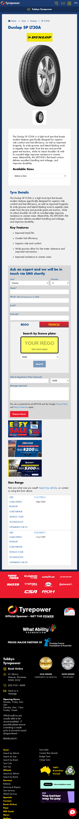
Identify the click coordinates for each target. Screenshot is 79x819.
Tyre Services (9, 767)
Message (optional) (18, 385)
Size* (12, 279)
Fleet (5, 784)
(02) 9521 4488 (16, 662)
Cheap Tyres (44, 737)
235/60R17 (39, 509)
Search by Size (9, 733)
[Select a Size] (39, 176)
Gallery (7, 795)
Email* (13, 305)
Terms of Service (21, 407)
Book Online (10, 781)
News (6, 791)
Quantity (54, 279)
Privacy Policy (61, 404)
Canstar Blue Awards (48, 730)
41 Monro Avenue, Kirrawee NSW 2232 (17, 654)
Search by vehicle (48, 465)
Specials (7, 774)
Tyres (6, 726)
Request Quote (19, 414)
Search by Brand (10, 737)
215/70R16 (39, 474)
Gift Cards (8, 788)
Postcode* (14, 314)
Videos (7, 798)
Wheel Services (10, 771)
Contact (7, 777)
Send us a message (13, 669)
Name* (13, 288)
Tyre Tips (7, 743)
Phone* (24, 296)
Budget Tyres (44, 733)
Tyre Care (7, 740)
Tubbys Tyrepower (39, 9)
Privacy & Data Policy (18, 812)
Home (12, 21)
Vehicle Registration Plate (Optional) (26, 377)
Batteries (7, 761)
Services (7, 757)
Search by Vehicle (11, 730)
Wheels (7, 747)
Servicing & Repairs (11, 764)
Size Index (43, 726)
